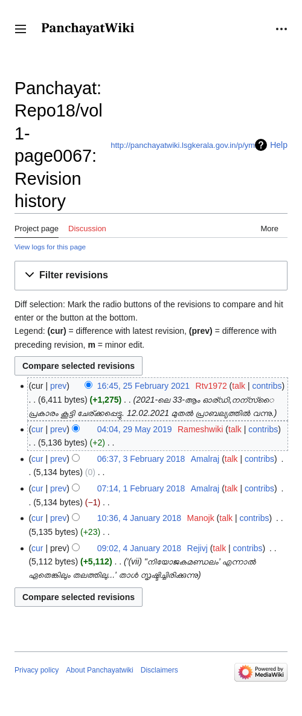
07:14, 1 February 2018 (141, 488)
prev (58, 386)
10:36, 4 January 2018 (139, 518)
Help (279, 145)
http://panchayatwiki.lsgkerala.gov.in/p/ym (183, 145)
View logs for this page (50, 247)
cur (37, 429)
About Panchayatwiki (99, 670)
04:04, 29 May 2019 (134, 429)
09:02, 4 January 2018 (139, 548)
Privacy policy (36, 670)
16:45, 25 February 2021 (143, 386)
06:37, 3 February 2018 (141, 459)
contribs (267, 386)
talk (238, 386)
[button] (20, 29)
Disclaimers (159, 670)
